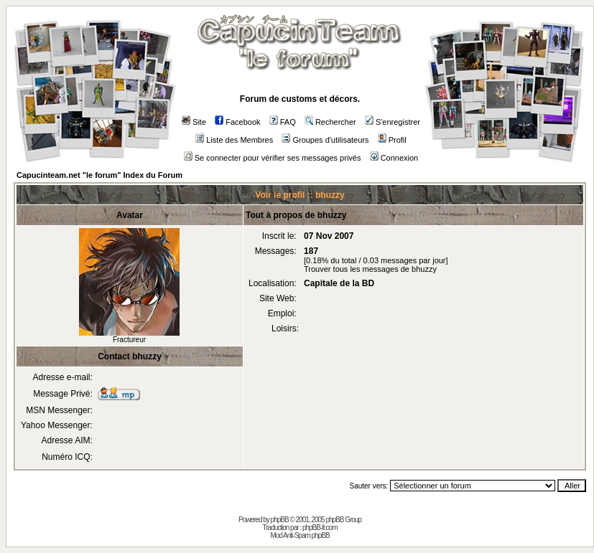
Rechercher (330, 122)
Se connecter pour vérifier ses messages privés (272, 157)
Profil (392, 140)
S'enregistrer (392, 122)
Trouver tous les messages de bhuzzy (370, 269)
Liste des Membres (234, 140)
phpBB (280, 520)
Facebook (237, 122)
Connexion (394, 157)
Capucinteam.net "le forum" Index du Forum (99, 175)
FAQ (282, 122)
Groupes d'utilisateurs (325, 140)
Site (194, 122)
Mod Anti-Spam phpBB (299, 535)
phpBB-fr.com (320, 527)
